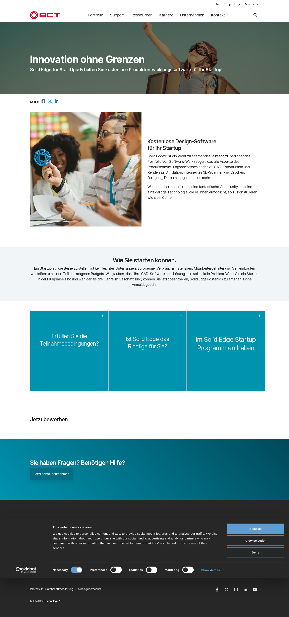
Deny (255, 591)
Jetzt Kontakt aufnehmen (51, 474)
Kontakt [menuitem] (113, 556)
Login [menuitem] (237, 4)
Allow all (255, 567)
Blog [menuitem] (217, 4)
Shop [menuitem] (227, 4)
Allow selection (255, 579)
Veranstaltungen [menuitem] (118, 549)
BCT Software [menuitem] (117, 543)
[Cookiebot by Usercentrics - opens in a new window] (26, 609)
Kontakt (218, 15)
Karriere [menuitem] (113, 536)
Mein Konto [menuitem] (252, 4)
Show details (210, 609)
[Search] (255, 15)
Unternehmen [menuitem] (117, 529)
